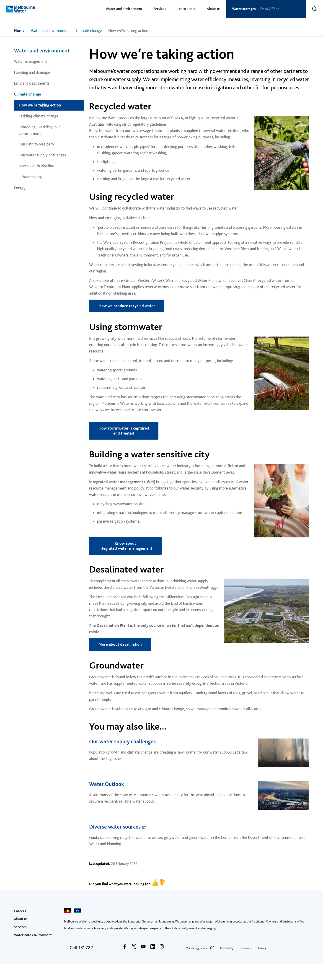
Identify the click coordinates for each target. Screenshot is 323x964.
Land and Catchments (31, 83)
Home (19, 30)
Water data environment (33, 935)
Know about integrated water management (125, 546)
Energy (20, 187)
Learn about (186, 9)
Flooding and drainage (32, 72)
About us (213, 9)
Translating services (197, 948)
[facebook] (124, 948)
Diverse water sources (115, 826)
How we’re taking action (40, 105)
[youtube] (143, 948)
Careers (20, 911)
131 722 (85, 947)
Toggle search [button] (311, 6)
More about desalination (120, 644)
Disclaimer (246, 948)
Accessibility (227, 948)
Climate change (89, 30)
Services (159, 9)
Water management (30, 61)
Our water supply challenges (42, 155)
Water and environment (124, 9)
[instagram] (162, 948)
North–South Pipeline (36, 165)
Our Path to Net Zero (36, 144)
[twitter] (134, 948)
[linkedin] (152, 948)
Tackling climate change (38, 116)
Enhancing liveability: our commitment (39, 130)
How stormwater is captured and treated (123, 431)
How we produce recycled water (126, 305)
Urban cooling (30, 176)
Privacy (262, 948)
